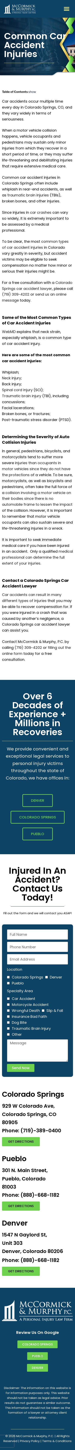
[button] (66, 8)
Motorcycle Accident (30, 1004)
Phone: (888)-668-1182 (30, 1195)
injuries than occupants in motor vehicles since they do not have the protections (36, 468)
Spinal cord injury (17, 389)
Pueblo (18, 983)
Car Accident (23, 998)
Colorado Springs (27, 977)
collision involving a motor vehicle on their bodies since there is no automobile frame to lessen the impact (37, 498)
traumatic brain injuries (28, 195)
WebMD (9, 331)
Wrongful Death (26, 1010)
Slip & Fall (54, 1010)
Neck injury (11, 378)
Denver (56, 977)
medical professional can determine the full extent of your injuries (37, 557)
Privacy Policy (30, 1441)
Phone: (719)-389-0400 (31, 1130)
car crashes (40, 212)
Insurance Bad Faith (29, 1016)
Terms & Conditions (57, 1441)
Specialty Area (20, 990)
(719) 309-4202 (15, 294)
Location (14, 969)
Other (17, 1034)
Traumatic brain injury (21, 395)
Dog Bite (19, 1022)
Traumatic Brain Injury (31, 1028)
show (32, 92)
